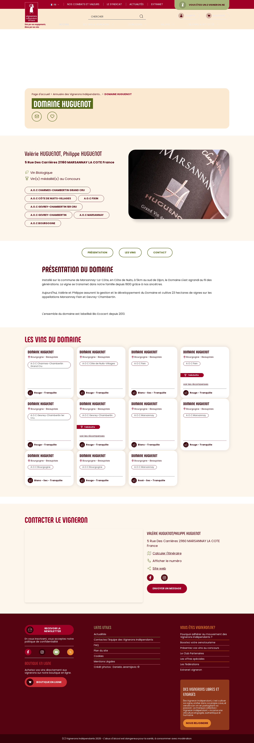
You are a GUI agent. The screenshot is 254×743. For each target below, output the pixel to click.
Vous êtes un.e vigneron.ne (202, 4)
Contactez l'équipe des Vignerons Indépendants (123, 639)
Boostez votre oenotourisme (197, 642)
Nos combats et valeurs (83, 4)
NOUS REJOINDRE (197, 723)
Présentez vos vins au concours (199, 648)
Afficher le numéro (167, 561)
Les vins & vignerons (96, 24)
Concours (135, 24)
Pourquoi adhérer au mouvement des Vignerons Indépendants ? (203, 636)
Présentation (97, 252)
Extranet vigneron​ (191, 670)
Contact (160, 252)
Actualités (136, 4)
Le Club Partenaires (192, 653)
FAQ (96, 645)
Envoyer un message (167, 588)
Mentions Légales (104, 661)
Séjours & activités (202, 24)
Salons (166, 24)
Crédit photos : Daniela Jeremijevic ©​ (117, 667)
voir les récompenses (195, 384)
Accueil (64, 24)
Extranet (157, 4)
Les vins (130, 252)
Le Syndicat (114, 4)
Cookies (99, 656)
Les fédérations (189, 664)
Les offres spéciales (192, 659)
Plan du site (101, 650)
